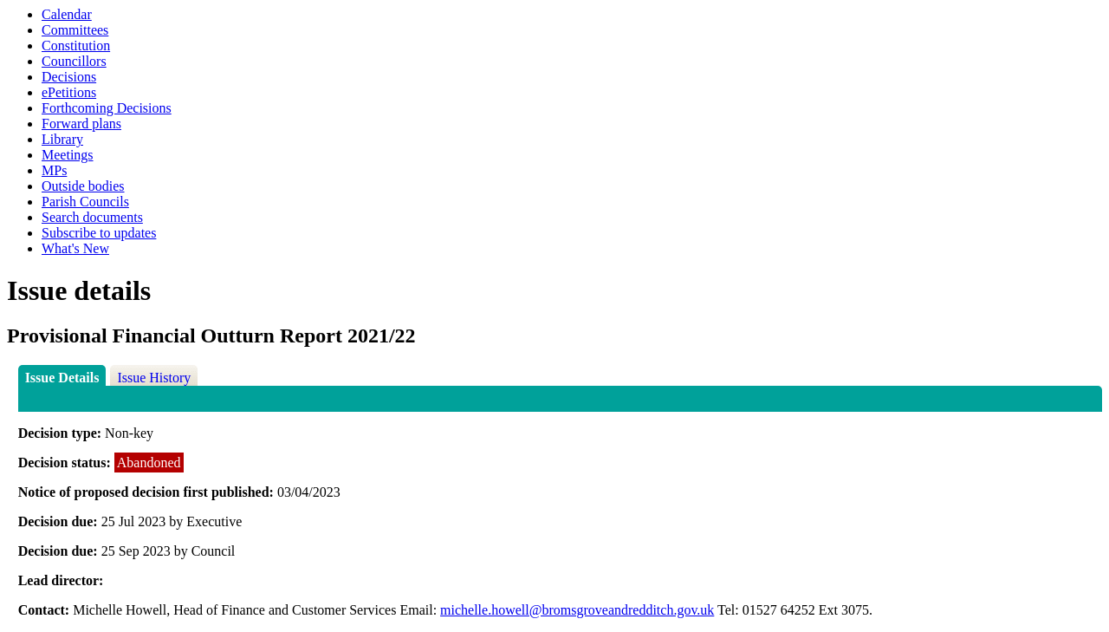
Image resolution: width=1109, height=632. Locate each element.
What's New (75, 248)
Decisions (69, 76)
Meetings (68, 154)
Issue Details (62, 377)
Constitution (76, 45)
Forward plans (81, 123)
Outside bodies (83, 186)
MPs (54, 170)
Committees (75, 30)
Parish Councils (85, 201)
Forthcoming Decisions (107, 108)
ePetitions (69, 92)
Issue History (154, 377)
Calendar (67, 14)
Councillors (74, 61)
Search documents (92, 217)
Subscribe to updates (99, 232)
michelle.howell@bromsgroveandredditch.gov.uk (577, 610)
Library (62, 139)
